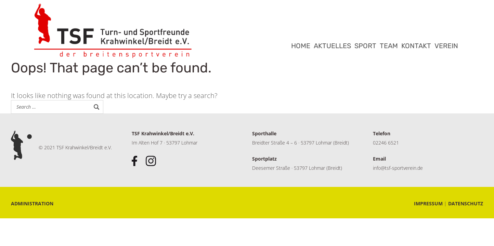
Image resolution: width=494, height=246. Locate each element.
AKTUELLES (332, 46)
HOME (300, 46)
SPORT (365, 46)
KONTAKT (416, 46)
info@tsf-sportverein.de (398, 168)
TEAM (389, 46)
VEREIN (446, 46)
